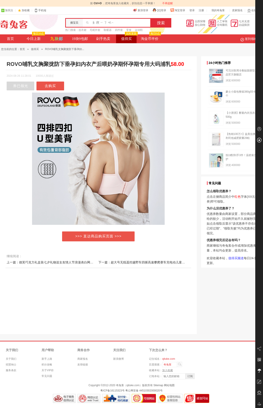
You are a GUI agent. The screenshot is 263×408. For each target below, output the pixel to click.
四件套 (119, 30)
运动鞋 (139, 30)
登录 (192, 10)
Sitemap (158, 385)
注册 (201, 10)
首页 (10, 39)
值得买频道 (236, 258)
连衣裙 (82, 30)
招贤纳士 (11, 364)
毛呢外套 (95, 30)
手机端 (40, 10)
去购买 (50, 86)
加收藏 (26, 10)
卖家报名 (237, 10)
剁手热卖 (103, 39)
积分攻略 (47, 364)
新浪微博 (118, 358)
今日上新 (35, 37)
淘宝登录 (177, 10)
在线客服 (254, 10)
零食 (129, 30)
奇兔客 (14, 24)
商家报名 (82, 358)
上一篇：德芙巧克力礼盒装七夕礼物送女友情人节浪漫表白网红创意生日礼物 (59, 262)
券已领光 (20, 86)
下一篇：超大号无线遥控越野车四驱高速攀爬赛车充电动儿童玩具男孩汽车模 (151, 262)
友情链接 (82, 364)
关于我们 (11, 358)
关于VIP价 (48, 370)
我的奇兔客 (218, 10)
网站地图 (169, 385)
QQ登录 (159, 10)
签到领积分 (251, 38)
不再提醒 (167, 3)
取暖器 (108, 30)
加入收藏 (167, 370)
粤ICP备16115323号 (112, 390)
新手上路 (47, 358)
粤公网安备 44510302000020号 (144, 390)
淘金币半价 (150, 37)
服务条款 (11, 370)
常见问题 (47, 376)
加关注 (7, 10)
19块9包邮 (80, 39)
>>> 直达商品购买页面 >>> (98, 236)
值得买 (129, 37)
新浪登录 (140, 10)
